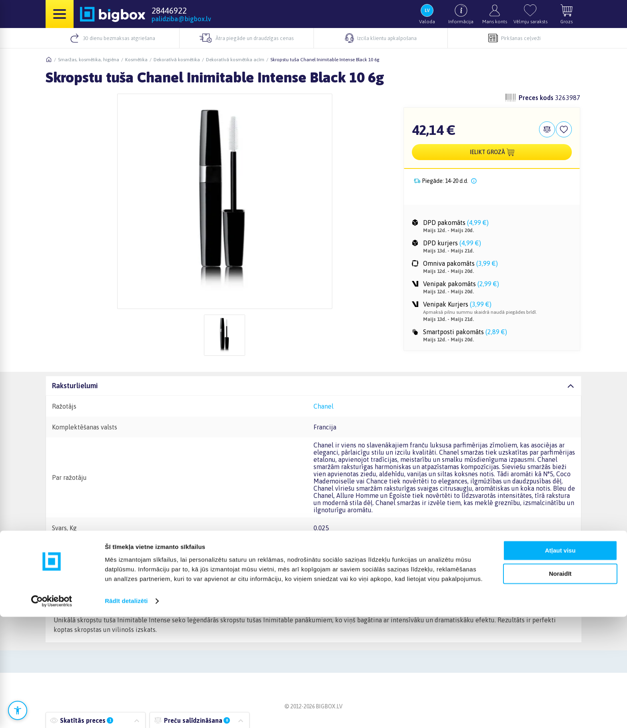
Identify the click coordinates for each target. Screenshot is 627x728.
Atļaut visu (560, 661)
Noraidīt (560, 685)
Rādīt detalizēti (126, 712)
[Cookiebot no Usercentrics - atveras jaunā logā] (52, 712)
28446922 (169, 10)
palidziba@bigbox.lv (181, 18)
